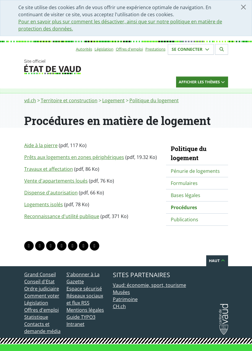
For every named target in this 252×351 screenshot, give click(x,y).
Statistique (36, 317)
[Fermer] (243, 7)
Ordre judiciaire (41, 288)
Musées (121, 292)
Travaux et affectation (48, 169)
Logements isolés (43, 204)
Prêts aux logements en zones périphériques (74, 157)
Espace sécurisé (84, 288)
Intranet (75, 324)
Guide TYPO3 (80, 317)
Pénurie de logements (195, 171)
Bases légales (185, 195)
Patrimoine (125, 299)
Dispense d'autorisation (51, 192)
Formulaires (184, 183)
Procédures (184, 207)
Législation (104, 49)
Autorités (84, 49)
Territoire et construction (69, 100)
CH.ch (119, 306)
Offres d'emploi (129, 49)
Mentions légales (85, 310)
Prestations (155, 49)
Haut (217, 260)
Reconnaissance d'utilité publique (61, 216)
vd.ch (30, 100)
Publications (184, 219)
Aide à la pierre (41, 145)
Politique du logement (154, 100)
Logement (113, 100)
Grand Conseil (40, 274)
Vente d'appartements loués (56, 181)
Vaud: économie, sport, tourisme (149, 285)
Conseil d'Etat (39, 281)
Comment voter (41, 295)
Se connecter (191, 49)
